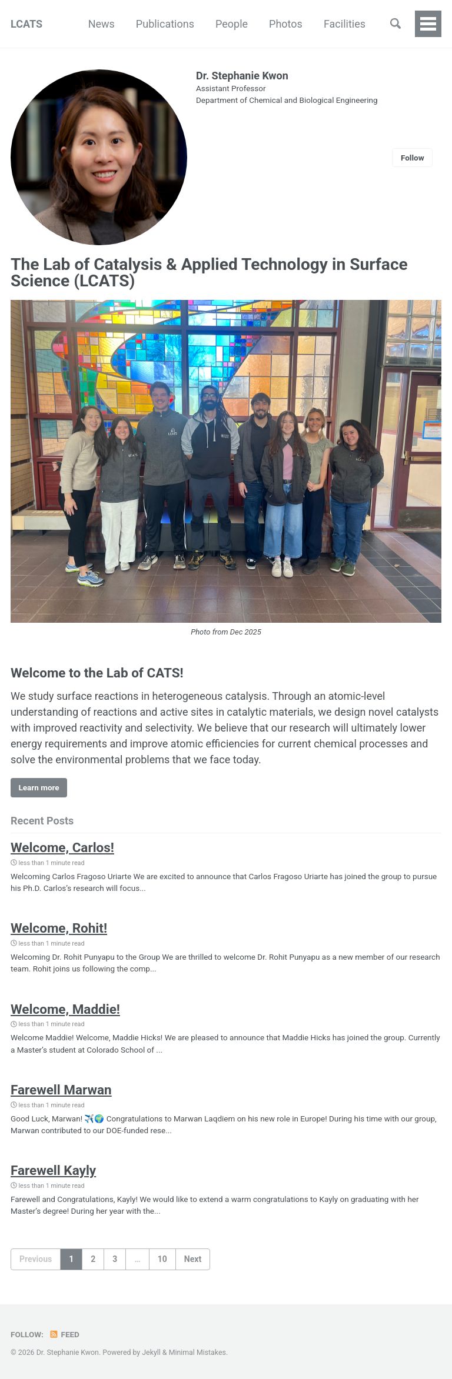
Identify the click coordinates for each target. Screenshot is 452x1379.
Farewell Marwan (61, 1089)
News (101, 24)
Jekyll (151, 1352)
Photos (286, 24)
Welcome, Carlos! (62, 847)
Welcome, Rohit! (59, 928)
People (231, 24)
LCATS (26, 24)
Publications (165, 24)
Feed (64, 1334)
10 (162, 1259)
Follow (412, 157)
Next (192, 1259)
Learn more (39, 787)
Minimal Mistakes (197, 1352)
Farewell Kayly (53, 1170)
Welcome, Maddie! (65, 1009)
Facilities (344, 24)
